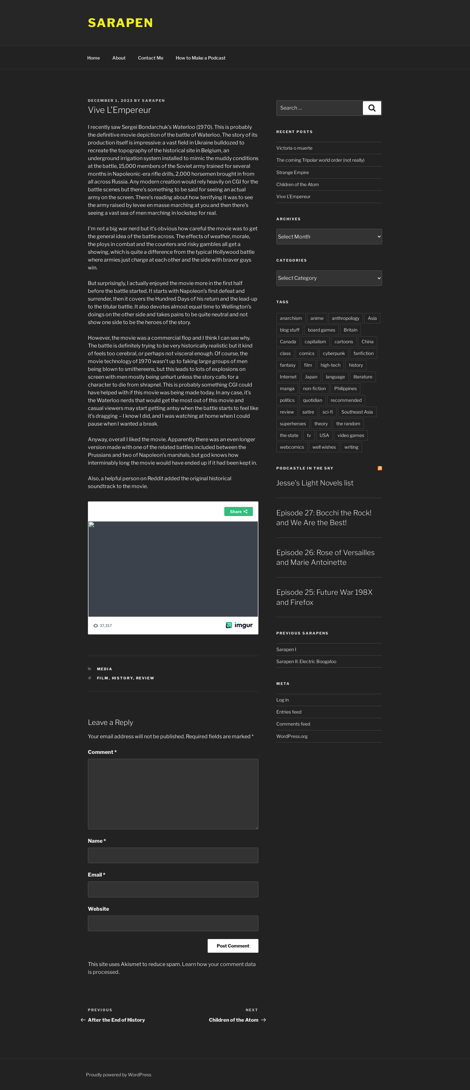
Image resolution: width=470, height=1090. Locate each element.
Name (97, 841)
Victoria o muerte (294, 148)
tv (309, 435)
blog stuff (289, 330)
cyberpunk (334, 353)
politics (287, 400)
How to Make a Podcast (201, 58)
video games (351, 435)
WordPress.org (292, 736)
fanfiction (363, 353)
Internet (288, 376)
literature (362, 376)
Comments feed (293, 724)
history (122, 678)
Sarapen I (286, 649)
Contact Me (150, 58)
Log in (282, 699)
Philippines (345, 388)
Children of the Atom (297, 184)
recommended (346, 400)
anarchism (291, 318)
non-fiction (314, 388)
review (145, 678)
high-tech (330, 365)
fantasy (288, 365)
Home (93, 58)
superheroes (293, 423)
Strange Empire (292, 172)
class (285, 353)
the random (348, 423)
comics (306, 353)
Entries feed (288, 712)
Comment (102, 752)
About (119, 58)
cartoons (344, 341)
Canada (288, 341)
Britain (350, 330)
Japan (311, 376)
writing (351, 447)
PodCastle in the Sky (305, 468)
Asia (372, 318)
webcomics (292, 447)
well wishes (324, 447)
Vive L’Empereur (293, 196)
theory (321, 423)
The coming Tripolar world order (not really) (320, 160)
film (103, 678)
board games (321, 330)
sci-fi (328, 412)
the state (289, 435)
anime (317, 318)
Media (105, 669)
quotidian (312, 400)
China (368, 341)
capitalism (315, 341)
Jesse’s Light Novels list (314, 483)
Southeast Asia (357, 412)
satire (308, 412)
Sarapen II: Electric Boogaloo (306, 661)
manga (287, 388)
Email (96, 875)
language (335, 376)
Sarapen (121, 23)
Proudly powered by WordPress (118, 1074)
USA (324, 435)
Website (98, 909)
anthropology (345, 318)
